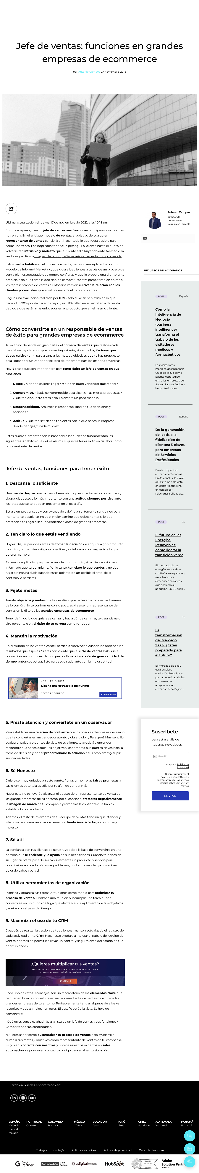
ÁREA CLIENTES (184, 4)
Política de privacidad (117, 1150)
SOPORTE (119, 4)
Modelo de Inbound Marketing (28, 269)
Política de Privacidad (183, 766)
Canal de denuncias (151, 1150)
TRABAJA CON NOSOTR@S (149, 4)
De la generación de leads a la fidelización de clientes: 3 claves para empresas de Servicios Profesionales (170, 445)
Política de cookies (84, 1150)
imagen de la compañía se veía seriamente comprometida (78, 256)
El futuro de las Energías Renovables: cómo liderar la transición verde (169, 545)
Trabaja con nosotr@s (50, 1150)
